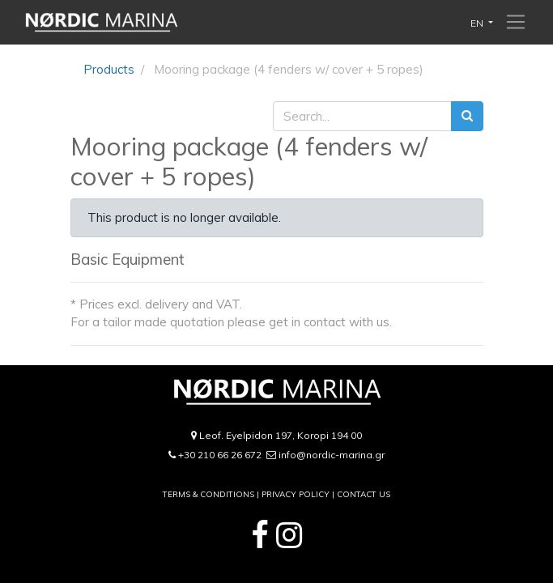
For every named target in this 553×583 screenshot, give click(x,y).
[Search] (467, 116)
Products (108, 69)
